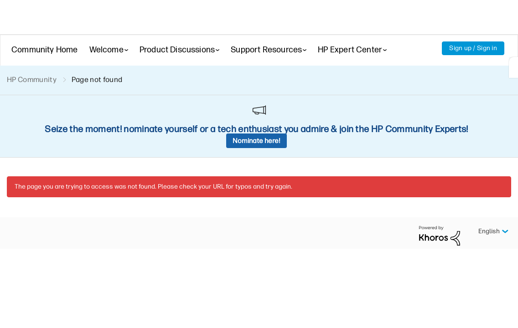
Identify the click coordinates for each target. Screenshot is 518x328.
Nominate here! (256, 141)
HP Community (32, 79)
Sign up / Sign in (473, 48)
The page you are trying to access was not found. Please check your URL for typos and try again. (153, 186)
